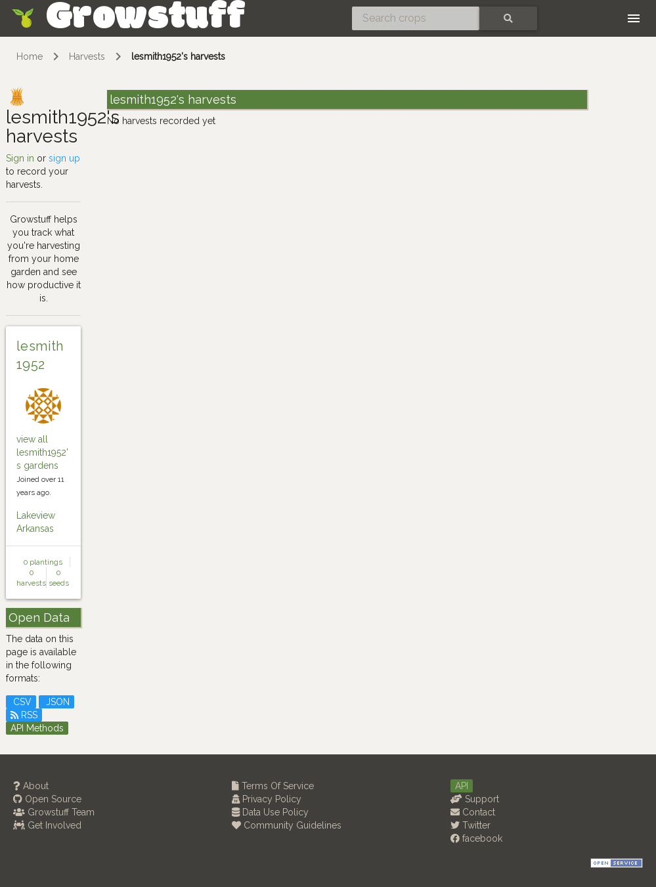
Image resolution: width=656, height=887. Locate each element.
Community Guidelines (286, 825)
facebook (476, 838)
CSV (21, 702)
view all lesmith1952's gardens (42, 452)
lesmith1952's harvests (178, 56)
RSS (24, 715)
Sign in (20, 158)
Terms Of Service (273, 786)
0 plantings (43, 562)
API (461, 786)
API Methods (37, 728)
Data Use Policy (270, 812)
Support (474, 799)
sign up (64, 158)
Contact (472, 812)
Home (29, 56)
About (31, 786)
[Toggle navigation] (633, 18)
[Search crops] (415, 18)
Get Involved (47, 825)
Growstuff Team (54, 812)
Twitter (470, 825)
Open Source (47, 799)
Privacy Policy (266, 799)
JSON (56, 702)
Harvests (87, 56)
